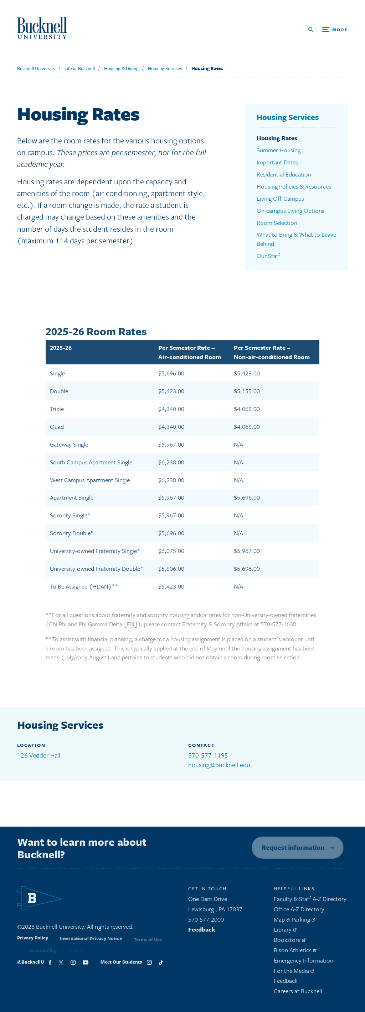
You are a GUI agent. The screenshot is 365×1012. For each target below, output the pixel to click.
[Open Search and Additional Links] (328, 29)
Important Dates (277, 162)
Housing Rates (207, 68)
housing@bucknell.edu (219, 764)
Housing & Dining (121, 68)
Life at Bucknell (80, 68)
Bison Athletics (295, 952)
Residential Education (284, 174)
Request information (290, 847)
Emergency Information (303, 962)
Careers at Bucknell (298, 993)
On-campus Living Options (290, 210)
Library (285, 931)
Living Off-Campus (280, 198)
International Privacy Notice (91, 942)
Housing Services (165, 68)
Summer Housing (278, 150)
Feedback (201, 931)
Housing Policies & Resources (294, 186)
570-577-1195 (208, 755)
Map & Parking (294, 921)
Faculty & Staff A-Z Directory (310, 900)
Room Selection (277, 222)
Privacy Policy (32, 941)
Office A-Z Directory (299, 911)
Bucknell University (36, 68)
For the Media (294, 972)
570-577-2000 (206, 921)
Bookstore (289, 941)
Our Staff (268, 255)
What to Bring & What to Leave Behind (296, 239)
